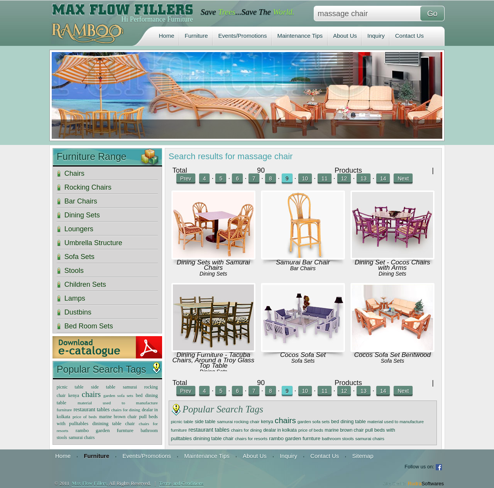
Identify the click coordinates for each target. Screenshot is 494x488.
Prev (185, 178)
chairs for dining (246, 430)
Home (166, 35)
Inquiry (376, 35)
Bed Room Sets (88, 326)
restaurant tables (209, 430)
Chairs (74, 173)
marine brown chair (344, 430)
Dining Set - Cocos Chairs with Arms (392, 265)
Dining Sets (213, 274)
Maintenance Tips (300, 35)
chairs (285, 420)
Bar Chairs (303, 268)
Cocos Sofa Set (303, 354)
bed (335, 421)
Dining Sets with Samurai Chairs (213, 265)
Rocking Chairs (88, 187)
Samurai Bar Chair (303, 262)
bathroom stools (338, 438)
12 (344, 178)
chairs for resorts (251, 438)
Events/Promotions (242, 35)
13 (363, 178)
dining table (352, 421)
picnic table (182, 421)
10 (305, 178)
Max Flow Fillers (89, 483)
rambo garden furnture (294, 438)
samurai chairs (369, 438)
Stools (74, 270)
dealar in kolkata (280, 430)
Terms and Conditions (181, 483)
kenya (267, 421)
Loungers (78, 229)
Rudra (426, 483)
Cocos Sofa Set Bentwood (392, 354)
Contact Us (409, 35)
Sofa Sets (303, 361)
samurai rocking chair (238, 421)
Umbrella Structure (93, 243)
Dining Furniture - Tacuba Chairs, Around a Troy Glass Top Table (214, 360)
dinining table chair (213, 438)
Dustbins (77, 312)
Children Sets (85, 284)
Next (403, 178)
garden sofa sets (314, 421)
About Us (345, 35)
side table (205, 421)
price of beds (310, 430)
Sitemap (362, 456)
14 (383, 178)
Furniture (196, 35)
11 (324, 178)
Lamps (74, 298)
